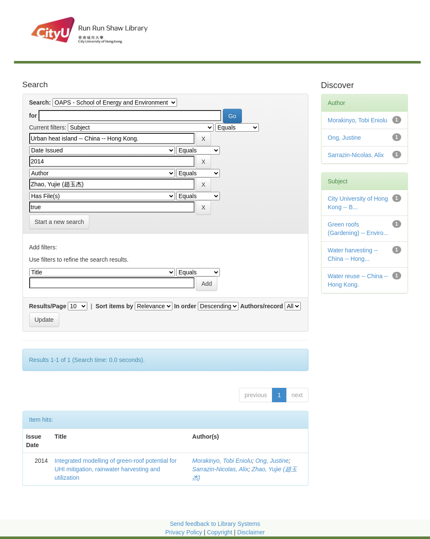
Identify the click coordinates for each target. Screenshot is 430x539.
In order (185, 306)
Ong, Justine (272, 460)
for (33, 115)
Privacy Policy (183, 532)
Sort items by (114, 306)
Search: (40, 102)
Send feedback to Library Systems (215, 523)
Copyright (220, 532)
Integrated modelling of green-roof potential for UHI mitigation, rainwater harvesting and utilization (116, 469)
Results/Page (48, 306)
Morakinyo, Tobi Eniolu (222, 460)
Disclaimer (251, 532)
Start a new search (59, 221)
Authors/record (261, 306)
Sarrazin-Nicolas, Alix (220, 469)
